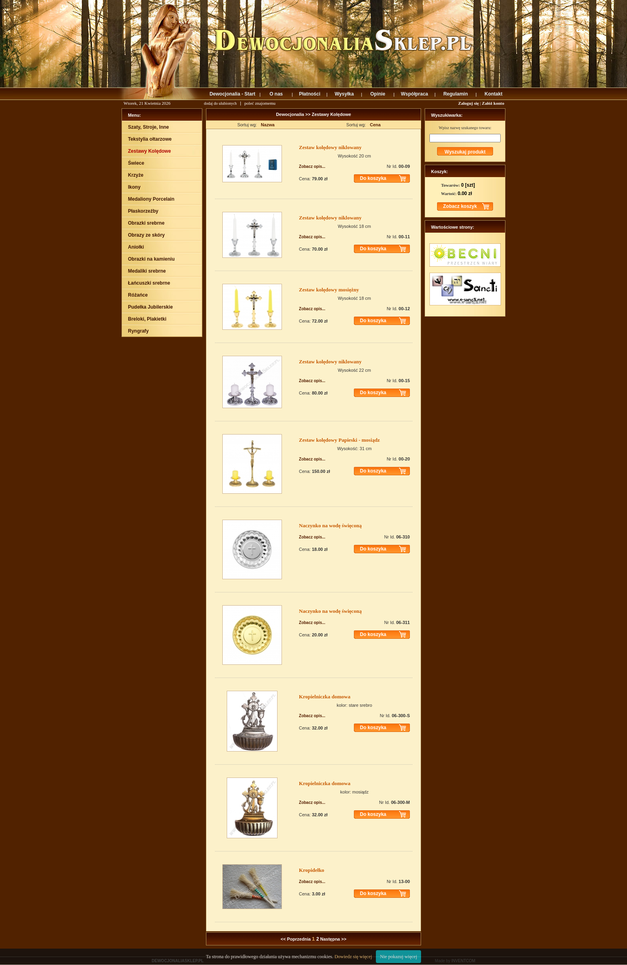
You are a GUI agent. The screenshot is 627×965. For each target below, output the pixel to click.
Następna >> (333, 939)
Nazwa (267, 124)
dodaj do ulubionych (220, 103)
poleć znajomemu (260, 103)
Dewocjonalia (290, 114)
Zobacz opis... (312, 166)
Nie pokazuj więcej (398, 956)
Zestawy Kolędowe (331, 114)
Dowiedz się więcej (353, 956)
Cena (375, 124)
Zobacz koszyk (460, 206)
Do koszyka (373, 178)
